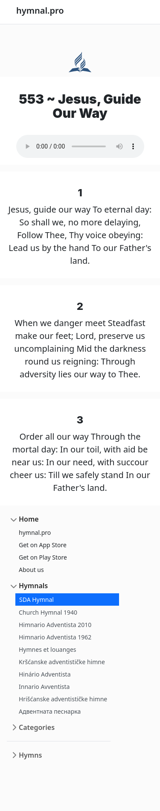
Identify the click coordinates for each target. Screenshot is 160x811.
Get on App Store (43, 545)
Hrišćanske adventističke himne (63, 699)
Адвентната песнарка (50, 711)
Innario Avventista (44, 687)
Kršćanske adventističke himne (62, 662)
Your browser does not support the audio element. (80, 146)
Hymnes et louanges (47, 649)
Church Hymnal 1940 (48, 612)
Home (29, 519)
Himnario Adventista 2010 (55, 625)
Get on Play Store (43, 557)
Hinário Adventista (45, 674)
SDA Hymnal (36, 599)
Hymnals (33, 585)
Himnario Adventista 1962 (55, 637)
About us (31, 570)
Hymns (30, 755)
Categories (37, 727)
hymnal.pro (35, 532)
